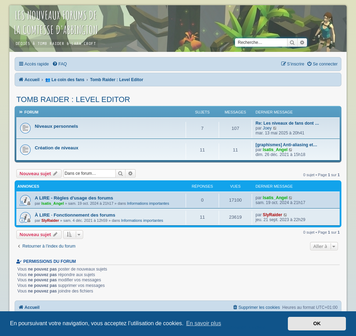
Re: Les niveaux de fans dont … (287, 123)
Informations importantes (148, 203)
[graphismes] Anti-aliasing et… (286, 144)
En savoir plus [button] (203, 323)
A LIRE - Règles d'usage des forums (74, 198)
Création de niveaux (56, 147)
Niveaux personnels (56, 126)
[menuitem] (59, 64)
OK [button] (317, 323)
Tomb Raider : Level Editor (73, 99)
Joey (267, 128)
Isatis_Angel (275, 149)
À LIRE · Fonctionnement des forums (75, 215)
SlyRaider (50, 220)
